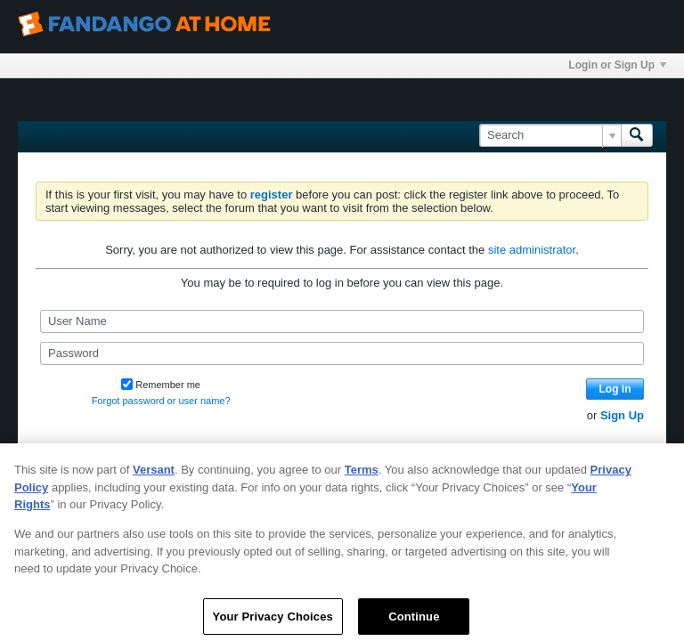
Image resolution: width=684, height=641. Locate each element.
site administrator (531, 249)
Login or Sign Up (617, 65)
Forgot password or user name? (161, 400)
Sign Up (622, 415)
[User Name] (342, 321)
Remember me (160, 384)
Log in (615, 389)
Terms (362, 486)
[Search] (550, 135)
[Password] (342, 353)
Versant (154, 486)
